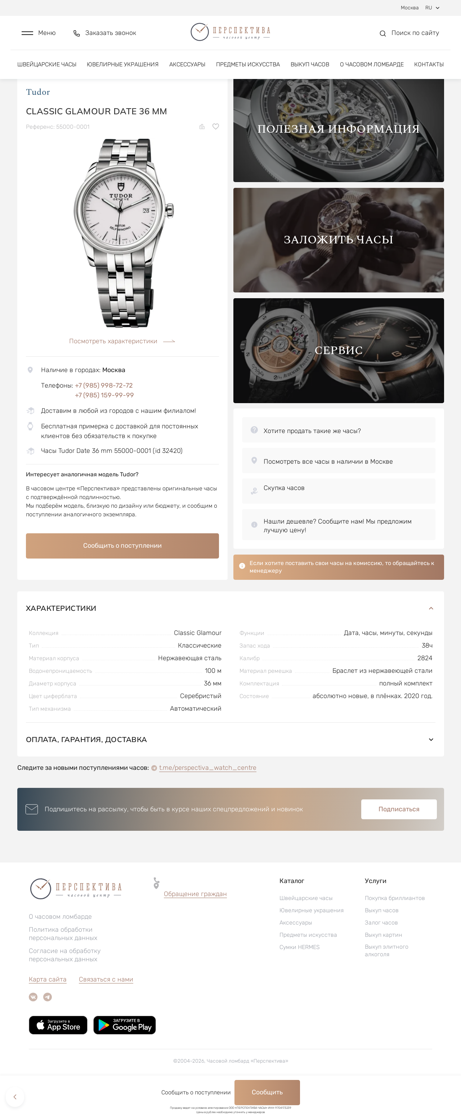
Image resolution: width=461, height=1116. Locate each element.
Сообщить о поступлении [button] (122, 575)
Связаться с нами (106, 1010)
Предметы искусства (248, 67)
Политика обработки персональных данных (63, 964)
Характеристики (230, 638)
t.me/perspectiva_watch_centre (207, 798)
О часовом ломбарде (372, 67)
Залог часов (381, 952)
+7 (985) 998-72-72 (104, 415)
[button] (39, 35)
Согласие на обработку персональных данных (65, 985)
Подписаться (399, 839)
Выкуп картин (383, 965)
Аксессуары (187, 67)
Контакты (429, 67)
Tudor (38, 122)
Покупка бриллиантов (395, 928)
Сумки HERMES (299, 977)
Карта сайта (48, 1010)
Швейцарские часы (46, 67)
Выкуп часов (310, 67)
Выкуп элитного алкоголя (386, 981)
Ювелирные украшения (122, 67)
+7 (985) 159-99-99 (104, 425)
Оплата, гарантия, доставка (230, 769)
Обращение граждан (195, 924)
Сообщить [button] (267, 1092)
